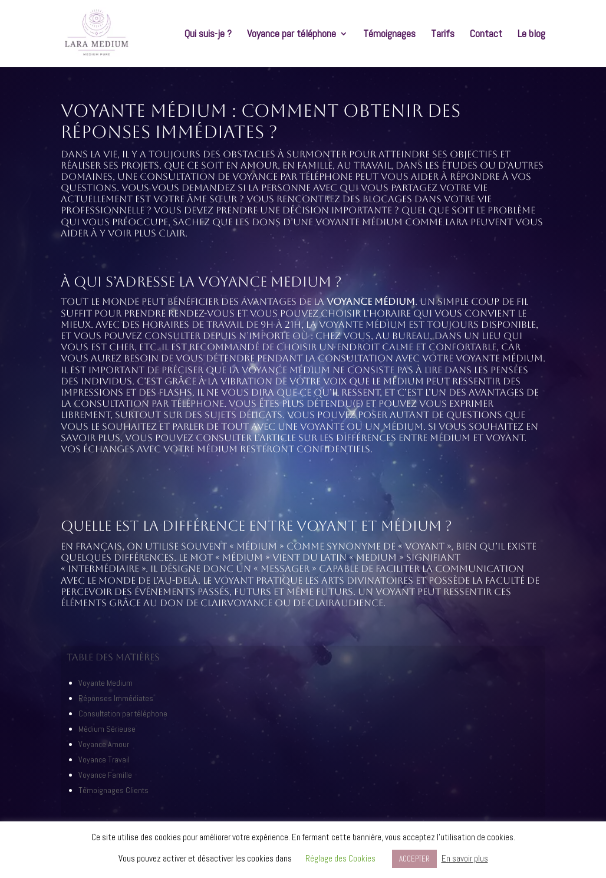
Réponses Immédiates (115, 698)
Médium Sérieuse (107, 729)
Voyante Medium (105, 683)
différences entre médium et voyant (430, 437)
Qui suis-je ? (208, 34)
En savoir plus (465, 858)
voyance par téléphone (292, 176)
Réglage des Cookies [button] (340, 858)
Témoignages (389, 34)
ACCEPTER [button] (414, 859)
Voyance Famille (105, 775)
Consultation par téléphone (122, 713)
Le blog (531, 34)
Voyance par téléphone (291, 34)
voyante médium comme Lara (391, 222)
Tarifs (442, 34)
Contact (486, 34)
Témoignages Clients (113, 790)
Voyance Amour (103, 744)
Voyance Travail (104, 759)
